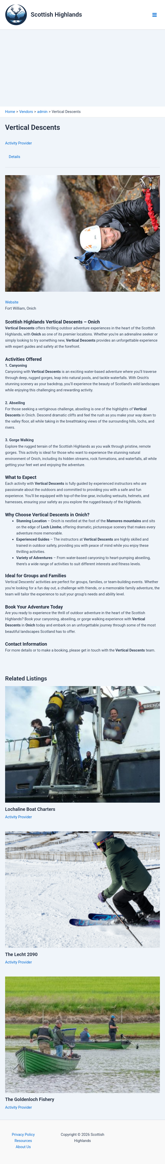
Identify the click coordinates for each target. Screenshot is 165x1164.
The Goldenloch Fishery (29, 1099)
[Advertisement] (82, 68)
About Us (23, 1147)
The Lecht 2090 (21, 954)
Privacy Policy (23, 1134)
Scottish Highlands (56, 14)
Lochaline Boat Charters (30, 809)
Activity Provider (18, 143)
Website (11, 302)
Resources (23, 1140)
